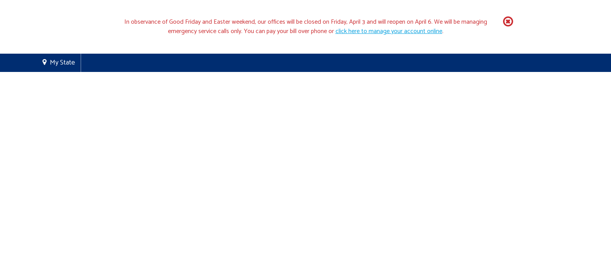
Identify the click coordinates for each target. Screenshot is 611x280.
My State (62, 62)
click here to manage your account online (389, 31)
